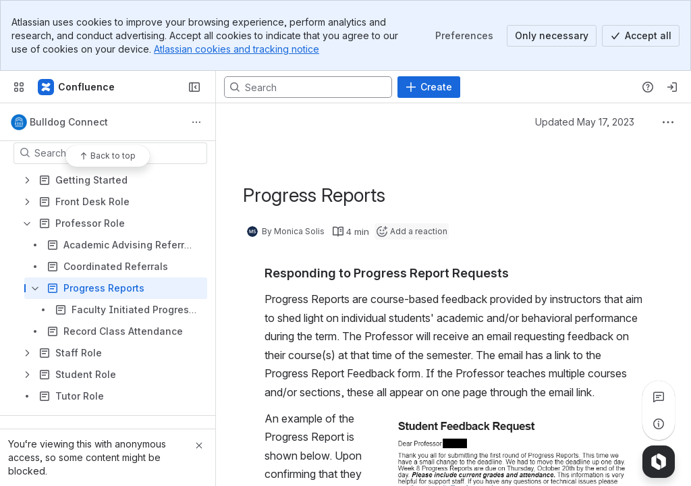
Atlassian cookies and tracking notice (236, 49)
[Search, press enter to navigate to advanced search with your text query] (308, 87)
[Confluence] (77, 87)
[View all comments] (658, 397)
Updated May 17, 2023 (584, 122)
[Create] (428, 87)
